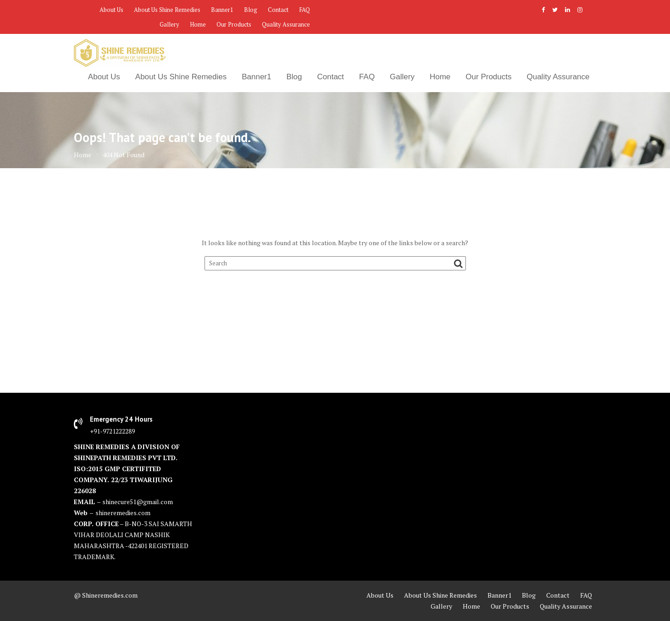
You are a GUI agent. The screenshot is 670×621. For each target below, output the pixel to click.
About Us (111, 9)
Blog (250, 9)
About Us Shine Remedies (167, 9)
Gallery (169, 24)
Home (198, 24)
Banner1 (222, 9)
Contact (278, 9)
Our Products (233, 24)
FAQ (304, 9)
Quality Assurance (286, 24)
